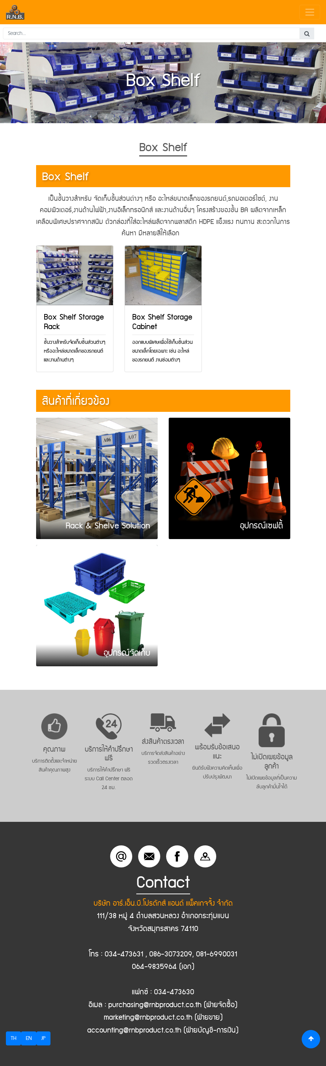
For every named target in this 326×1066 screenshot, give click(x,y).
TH (13, 1038)
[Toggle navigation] (309, 12)
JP (43, 1038)
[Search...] (151, 33)
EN (29, 1038)
